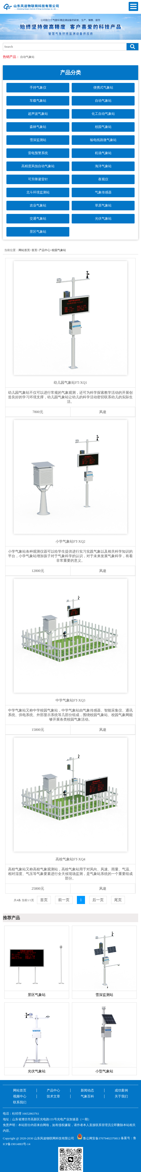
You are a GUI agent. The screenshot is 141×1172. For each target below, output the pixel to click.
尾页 (118, 900)
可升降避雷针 (38, 179)
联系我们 (19, 1102)
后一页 (98, 900)
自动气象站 (27, 57)
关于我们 (121, 1096)
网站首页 (24, 250)
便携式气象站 (103, 87)
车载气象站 (38, 100)
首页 (34, 250)
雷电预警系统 (38, 153)
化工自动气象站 (103, 114)
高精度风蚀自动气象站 (38, 166)
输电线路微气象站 (103, 140)
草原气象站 (103, 205)
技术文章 (53, 1096)
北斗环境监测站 (38, 192)
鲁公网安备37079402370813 (98, 1138)
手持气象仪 (38, 87)
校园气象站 (103, 127)
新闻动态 (87, 1090)
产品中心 (44, 250)
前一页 (64, 900)
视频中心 (19, 1096)
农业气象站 (38, 205)
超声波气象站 (38, 114)
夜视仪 (103, 179)
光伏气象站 (103, 218)
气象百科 (87, 1096)
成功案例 (121, 1090)
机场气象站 (103, 153)
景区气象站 (38, 231)
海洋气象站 (103, 166)
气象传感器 (103, 192)
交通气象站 (38, 218)
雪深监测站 (38, 140)
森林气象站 (38, 127)
